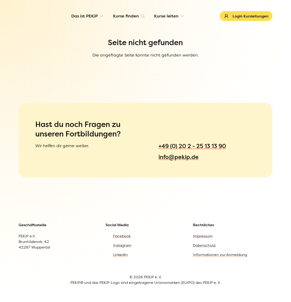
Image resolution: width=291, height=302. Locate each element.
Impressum (203, 247)
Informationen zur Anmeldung (220, 266)
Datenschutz (204, 257)
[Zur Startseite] (27, 22)
